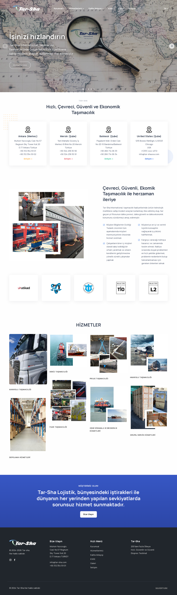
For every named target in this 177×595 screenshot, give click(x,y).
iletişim (27, 158)
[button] (172, 46)
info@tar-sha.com (58, 562)
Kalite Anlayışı (95, 8)
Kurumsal (58, 8)
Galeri (121, 8)
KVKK (110, 8)
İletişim (132, 8)
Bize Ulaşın (88, 514)
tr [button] (165, 8)
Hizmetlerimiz (75, 8)
